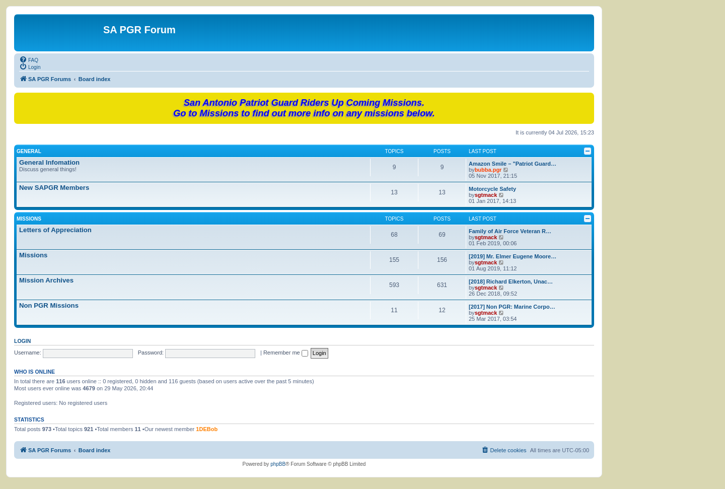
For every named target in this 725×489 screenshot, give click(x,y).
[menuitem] (28, 59)
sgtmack (486, 195)
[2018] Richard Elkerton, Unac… (511, 281)
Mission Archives (46, 280)
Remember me (285, 353)
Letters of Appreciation (55, 230)
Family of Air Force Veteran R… (510, 231)
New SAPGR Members (54, 187)
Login (22, 341)
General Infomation (49, 162)
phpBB (277, 464)
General (29, 151)
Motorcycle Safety (492, 189)
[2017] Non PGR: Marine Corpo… (512, 307)
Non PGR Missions (49, 305)
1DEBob (207, 429)
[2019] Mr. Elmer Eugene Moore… (512, 256)
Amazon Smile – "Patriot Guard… (512, 164)
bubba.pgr (488, 170)
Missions (29, 219)
